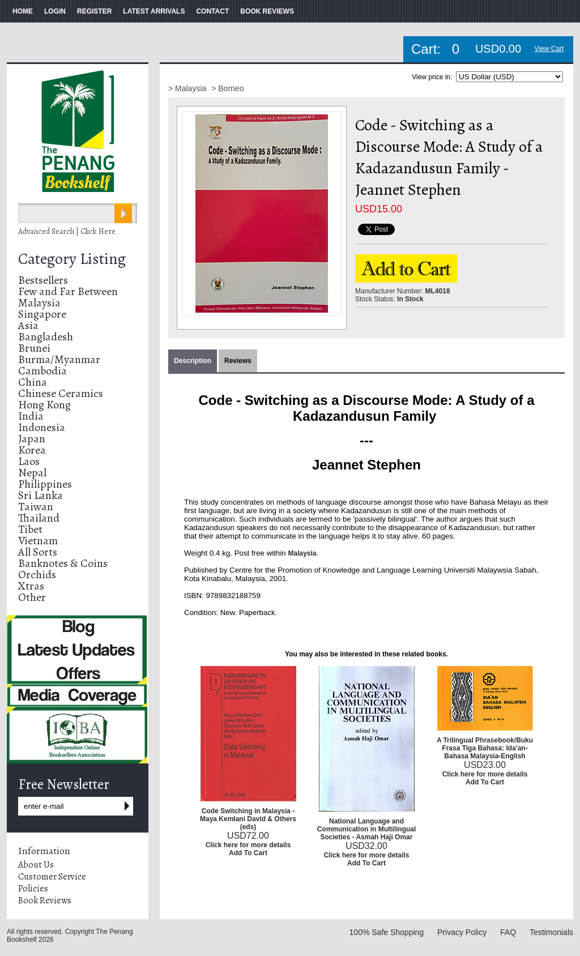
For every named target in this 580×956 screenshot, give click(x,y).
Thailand (38, 518)
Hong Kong (44, 404)
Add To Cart (248, 853)
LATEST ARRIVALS (154, 11)
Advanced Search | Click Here (67, 231)
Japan (31, 438)
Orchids (37, 574)
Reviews (237, 361)
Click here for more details (248, 845)
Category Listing (72, 259)
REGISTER (94, 11)
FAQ (508, 932)
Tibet (30, 529)
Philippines (45, 484)
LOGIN (55, 11)
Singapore (42, 314)
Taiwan (35, 506)
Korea (32, 450)
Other (32, 597)
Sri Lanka (40, 495)
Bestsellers (43, 280)
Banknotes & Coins (63, 563)
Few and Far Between (68, 291)
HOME (22, 11)
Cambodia (42, 370)
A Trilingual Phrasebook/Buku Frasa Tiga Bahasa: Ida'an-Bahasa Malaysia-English (485, 748)
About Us (36, 865)
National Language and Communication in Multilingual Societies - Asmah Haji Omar (366, 829)
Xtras (31, 586)
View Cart (549, 49)
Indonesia (41, 427)
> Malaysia (188, 88)
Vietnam (38, 540)
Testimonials (551, 932)
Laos (29, 461)
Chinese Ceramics (60, 393)
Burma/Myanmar (59, 359)
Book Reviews (44, 900)
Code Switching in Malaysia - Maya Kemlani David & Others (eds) (248, 819)
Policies (33, 888)
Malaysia (39, 302)
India (31, 416)
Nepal (32, 472)
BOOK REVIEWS (267, 11)
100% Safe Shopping (386, 932)
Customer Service (52, 876)
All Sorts (37, 552)
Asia (28, 325)
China (32, 382)
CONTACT (212, 11)
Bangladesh (45, 336)
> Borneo (227, 88)
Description (192, 361)
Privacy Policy (462, 932)
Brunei (34, 348)
